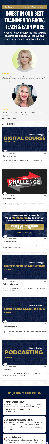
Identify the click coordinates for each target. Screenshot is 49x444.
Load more (48, 131)
